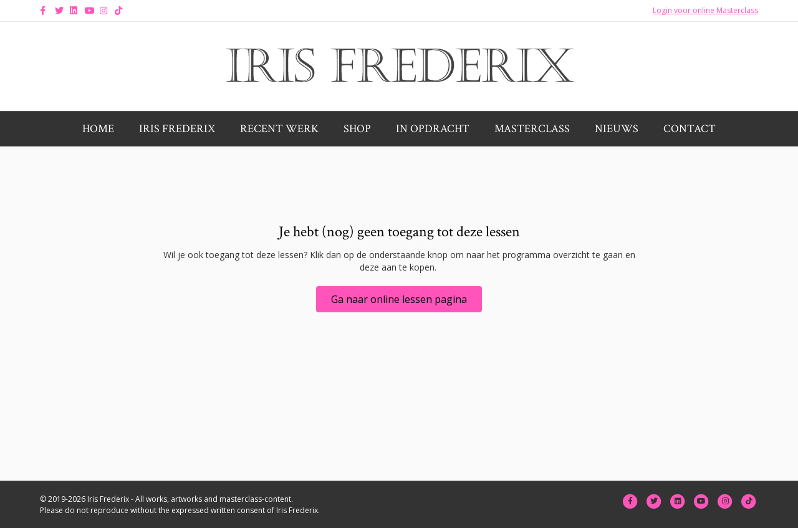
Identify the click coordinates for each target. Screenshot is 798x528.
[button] (399, 299)
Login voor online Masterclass (705, 10)
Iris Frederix (177, 129)
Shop (357, 129)
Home (98, 129)
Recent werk (279, 129)
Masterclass (532, 129)
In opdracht (432, 129)
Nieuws (616, 129)
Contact (689, 129)
